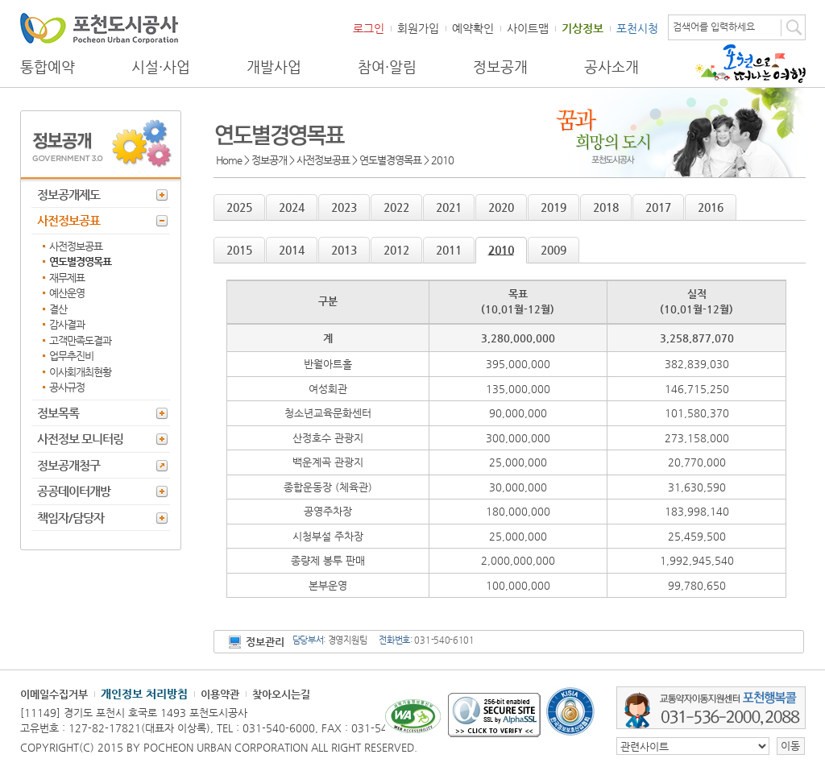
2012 (396, 249)
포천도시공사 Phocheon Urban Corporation (99, 28)
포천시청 (637, 28)
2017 (658, 207)
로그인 (368, 28)
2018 (606, 207)
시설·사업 (160, 67)
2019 (553, 207)
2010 (501, 249)
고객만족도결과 (80, 340)
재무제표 (67, 278)
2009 (553, 249)
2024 (292, 207)
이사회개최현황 (80, 372)
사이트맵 (528, 28)
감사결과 (67, 324)
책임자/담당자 (70, 517)
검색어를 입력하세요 (714, 26)
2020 (501, 207)
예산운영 (67, 293)
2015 (239, 249)
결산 (58, 309)
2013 (344, 249)
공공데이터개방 (73, 491)
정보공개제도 (68, 194)
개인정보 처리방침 (144, 693)
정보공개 (500, 67)
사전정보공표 (68, 220)
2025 (239, 207)
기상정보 (582, 28)
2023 (344, 207)
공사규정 (67, 387)
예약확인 (473, 28)
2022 (396, 207)
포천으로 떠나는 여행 (750, 63)
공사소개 (611, 67)
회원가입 (418, 28)
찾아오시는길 (281, 694)
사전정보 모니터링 (80, 439)
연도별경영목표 (80, 261)
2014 (292, 249)
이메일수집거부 (54, 694)
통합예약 (47, 67)
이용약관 (220, 694)
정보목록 (58, 413)
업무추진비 (71, 356)
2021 (449, 207)
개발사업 (274, 67)
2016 (710, 207)
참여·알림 (387, 67)
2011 (449, 249)
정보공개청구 (68, 465)
